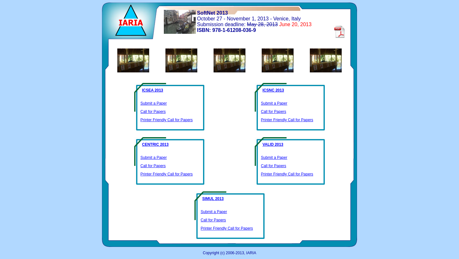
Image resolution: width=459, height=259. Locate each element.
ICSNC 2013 (273, 90)
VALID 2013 (273, 144)
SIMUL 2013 (213, 198)
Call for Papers (153, 111)
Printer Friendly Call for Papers (167, 120)
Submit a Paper (154, 103)
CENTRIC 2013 (155, 144)
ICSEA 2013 (152, 90)
